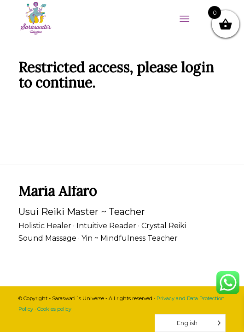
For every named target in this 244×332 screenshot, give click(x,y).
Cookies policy (54, 309)
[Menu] (184, 18)
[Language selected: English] (190, 323)
